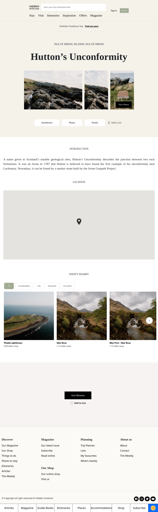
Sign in (114, 10)
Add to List (114, 122)
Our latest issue (50, 445)
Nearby (95, 122)
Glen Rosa (62, 343)
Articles (6, 471)
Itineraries (53, 15)
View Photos (123, 104)
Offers (83, 15)
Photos (72, 122)
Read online (48, 455)
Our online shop (50, 474)
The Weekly (8, 476)
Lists (83, 450)
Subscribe (47, 450)
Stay (32, 15)
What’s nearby (89, 460)
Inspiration (69, 15)
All (9, 286)
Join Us (124, 11)
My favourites (89, 455)
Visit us (45, 479)
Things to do (9, 455)
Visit (41, 15)
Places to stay (9, 460)
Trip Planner (88, 445)
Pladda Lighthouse (13, 343)
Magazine (96, 15)
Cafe (39, 286)
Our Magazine (10, 445)
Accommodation (24, 286)
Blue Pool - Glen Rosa (120, 343)
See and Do (67, 286)
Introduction (46, 122)
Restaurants (52, 286)
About (123, 445)
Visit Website (78, 395)
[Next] (149, 320)
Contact (124, 450)
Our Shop (7, 450)
